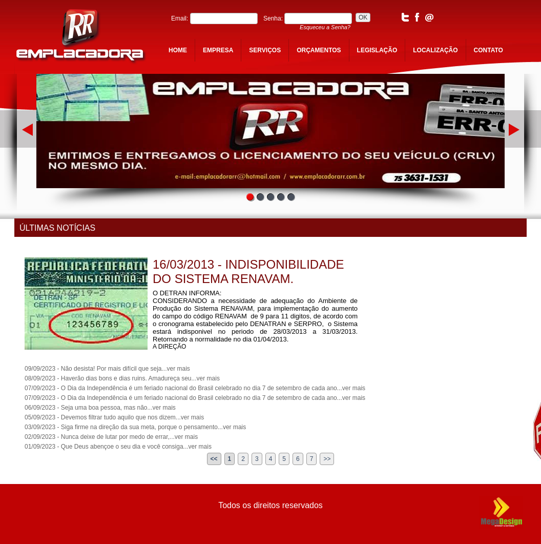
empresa (218, 50)
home (178, 50)
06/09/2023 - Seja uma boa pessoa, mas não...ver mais (100, 407)
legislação (377, 50)
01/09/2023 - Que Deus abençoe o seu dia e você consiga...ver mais (118, 446)
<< (214, 458)
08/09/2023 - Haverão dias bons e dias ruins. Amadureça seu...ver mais (122, 378)
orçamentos (319, 50)
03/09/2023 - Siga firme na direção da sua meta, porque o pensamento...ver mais (135, 427)
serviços (265, 50)
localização (435, 50)
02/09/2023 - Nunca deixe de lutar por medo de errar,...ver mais (111, 436)
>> (326, 458)
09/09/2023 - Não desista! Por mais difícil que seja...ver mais (107, 368)
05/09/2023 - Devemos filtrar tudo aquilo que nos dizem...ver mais (114, 417)
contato (488, 50)
